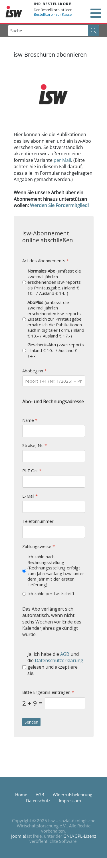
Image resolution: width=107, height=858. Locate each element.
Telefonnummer (38, 521)
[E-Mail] (53, 506)
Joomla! (18, 836)
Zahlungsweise (38, 546)
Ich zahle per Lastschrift (50, 593)
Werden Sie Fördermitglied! (59, 205)
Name (29, 420)
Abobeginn (34, 370)
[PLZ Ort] (53, 481)
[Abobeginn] (53, 381)
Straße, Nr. (34, 445)
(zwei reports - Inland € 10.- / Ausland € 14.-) (55, 350)
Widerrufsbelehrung (72, 794)
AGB (64, 654)
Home (21, 794)
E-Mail (30, 495)
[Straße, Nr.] (53, 456)
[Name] (53, 431)
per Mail (62, 160)
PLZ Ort (31, 470)
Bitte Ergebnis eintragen (48, 692)
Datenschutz (38, 800)
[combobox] (47, 30)
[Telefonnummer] (53, 532)
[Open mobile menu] (95, 13)
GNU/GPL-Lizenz (79, 836)
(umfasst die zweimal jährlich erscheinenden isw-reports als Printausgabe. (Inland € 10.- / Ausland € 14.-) (54, 282)
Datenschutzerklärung (59, 660)
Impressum (70, 800)
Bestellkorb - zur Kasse (53, 14)
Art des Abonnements (45, 260)
